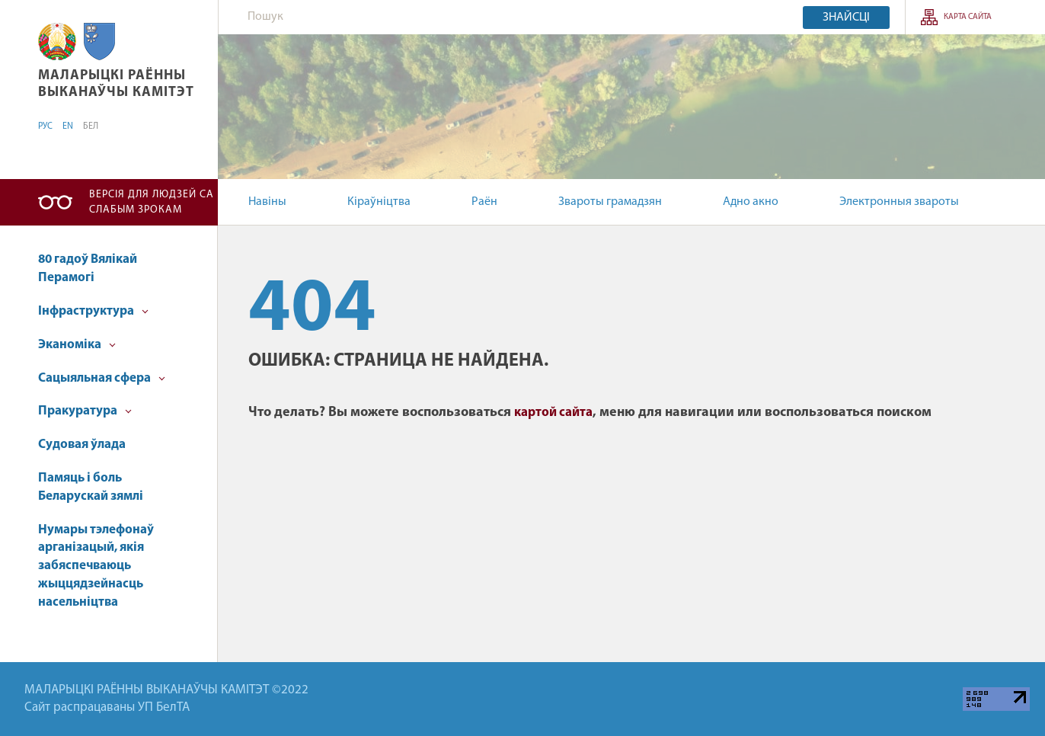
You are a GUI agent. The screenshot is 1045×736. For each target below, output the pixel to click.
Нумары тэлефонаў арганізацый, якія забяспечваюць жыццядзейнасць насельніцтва (96, 566)
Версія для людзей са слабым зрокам (151, 202)
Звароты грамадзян (610, 202)
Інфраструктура (93, 311)
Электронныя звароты (899, 202)
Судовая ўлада (82, 444)
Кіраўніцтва (379, 202)
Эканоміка (77, 344)
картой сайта (553, 412)
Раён (484, 202)
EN (67, 126)
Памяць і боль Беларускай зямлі (90, 487)
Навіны (267, 202)
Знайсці (846, 17)
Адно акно (750, 202)
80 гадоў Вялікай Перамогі (87, 268)
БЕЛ (90, 126)
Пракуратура (85, 411)
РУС (45, 126)
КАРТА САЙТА (968, 17)
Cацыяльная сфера (101, 378)
